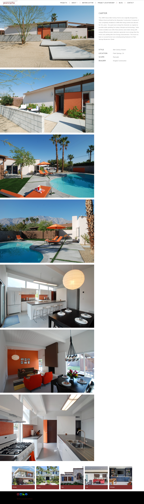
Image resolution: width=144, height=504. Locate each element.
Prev (13, 477)
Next (130, 477)
